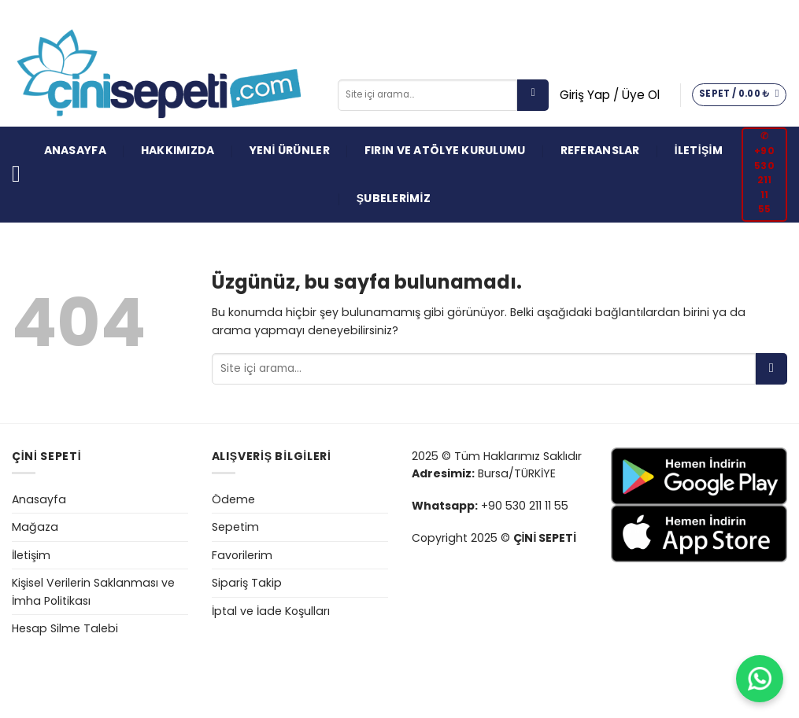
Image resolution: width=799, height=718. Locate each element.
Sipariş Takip (247, 583)
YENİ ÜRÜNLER (290, 150)
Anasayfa (39, 499)
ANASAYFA (75, 150)
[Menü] (23, 174)
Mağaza (35, 527)
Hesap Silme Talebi (65, 628)
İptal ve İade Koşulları (271, 611)
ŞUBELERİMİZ (394, 198)
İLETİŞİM (699, 150)
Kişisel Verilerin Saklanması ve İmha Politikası (93, 592)
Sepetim (235, 527)
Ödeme (233, 499)
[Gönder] (533, 95)
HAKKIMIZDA (178, 150)
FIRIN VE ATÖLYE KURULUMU (445, 150)
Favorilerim (242, 555)
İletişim (31, 555)
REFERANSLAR (600, 150)
